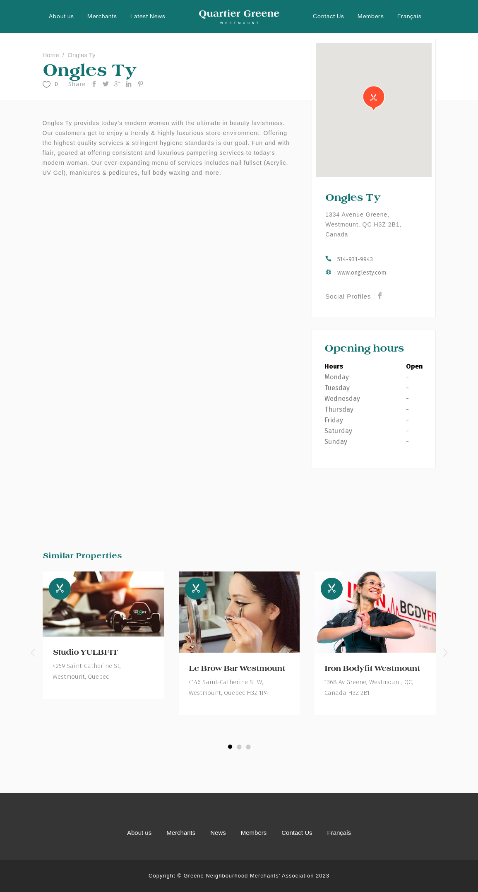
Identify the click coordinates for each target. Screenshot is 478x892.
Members (254, 832)
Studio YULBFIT (85, 652)
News (218, 832)
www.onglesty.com (361, 272)
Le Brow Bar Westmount (237, 668)
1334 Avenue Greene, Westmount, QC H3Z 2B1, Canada (363, 224)
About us (139, 832)
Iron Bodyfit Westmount (372, 668)
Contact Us (296, 832)
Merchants (180, 832)
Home (51, 54)
